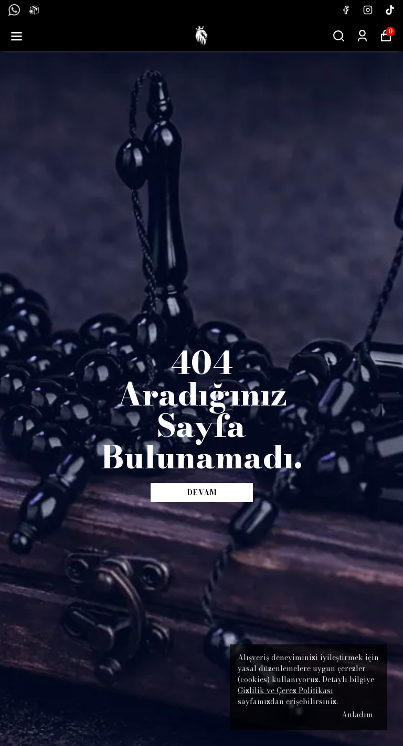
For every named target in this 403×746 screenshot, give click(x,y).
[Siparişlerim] (362, 35)
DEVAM (202, 492)
